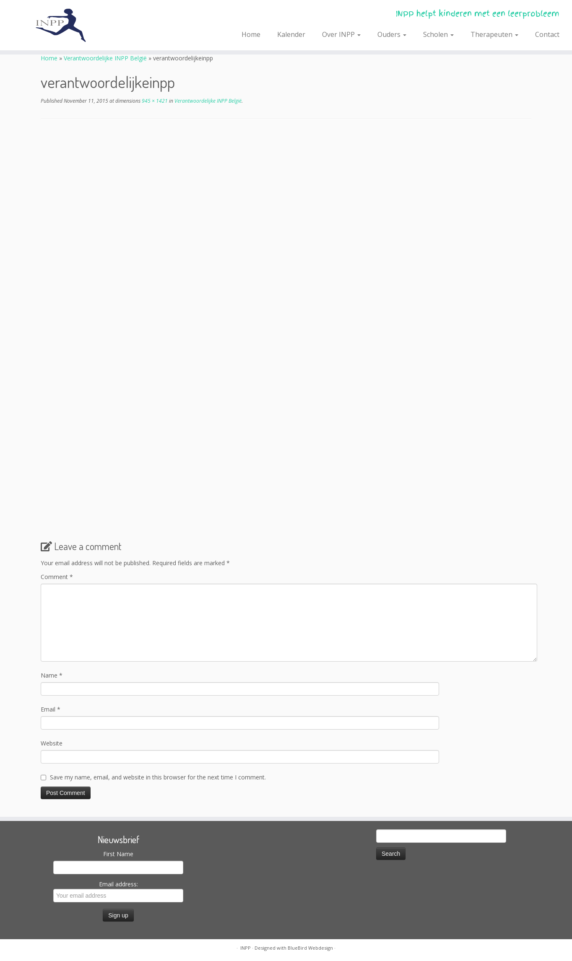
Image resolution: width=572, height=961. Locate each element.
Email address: (118, 891)
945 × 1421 (154, 100)
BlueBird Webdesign (310, 948)
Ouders (391, 34)
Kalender (291, 34)
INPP (245, 948)
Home (251, 34)
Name (51, 675)
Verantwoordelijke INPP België (105, 58)
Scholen (438, 34)
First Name (118, 854)
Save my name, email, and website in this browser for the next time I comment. (158, 777)
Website (51, 743)
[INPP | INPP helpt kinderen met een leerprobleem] (66, 25)
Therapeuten (494, 34)
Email (50, 709)
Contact (547, 34)
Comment (57, 577)
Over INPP (341, 34)
